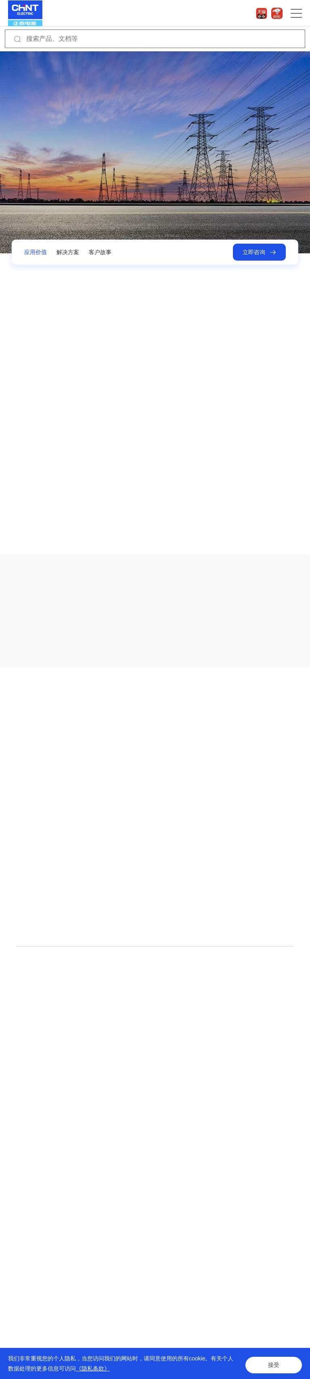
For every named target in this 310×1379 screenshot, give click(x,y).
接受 (273, 1363)
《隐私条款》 (93, 1368)
